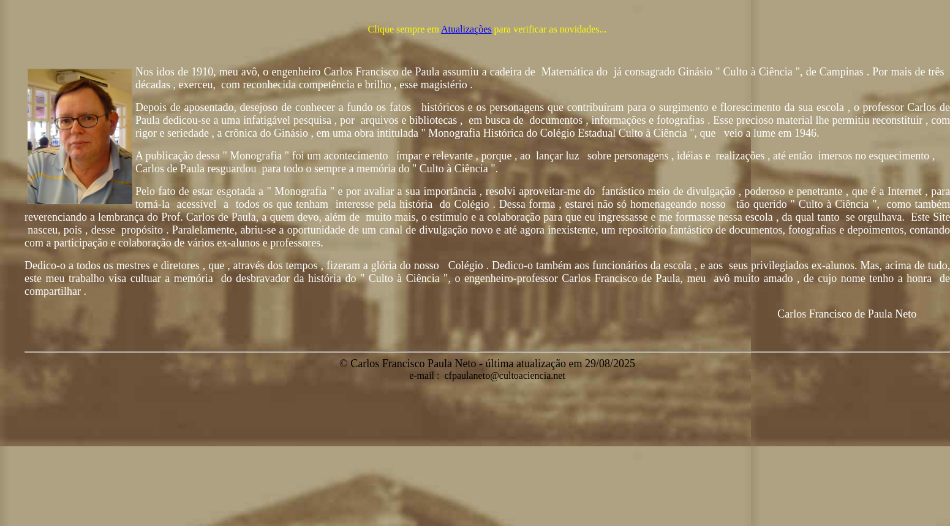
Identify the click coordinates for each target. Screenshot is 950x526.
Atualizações (466, 29)
